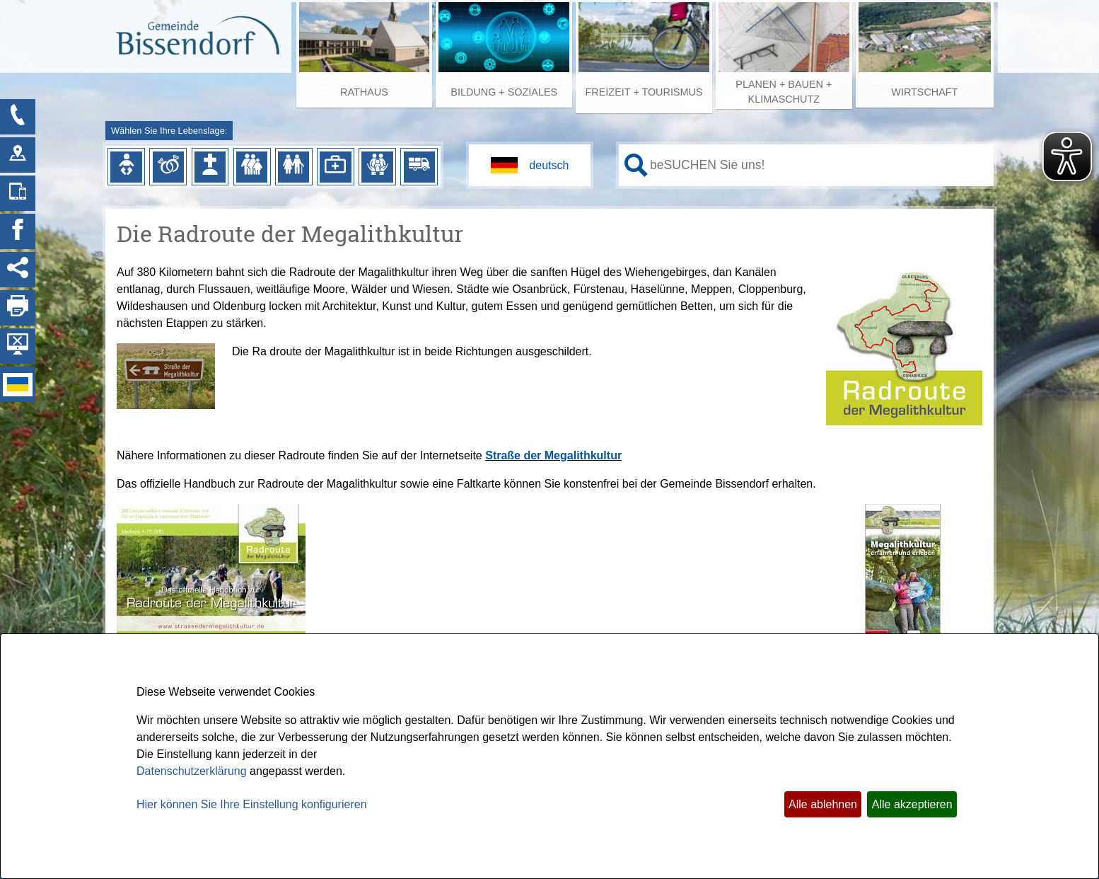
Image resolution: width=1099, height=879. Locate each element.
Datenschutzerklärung (191, 771)
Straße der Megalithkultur (553, 455)
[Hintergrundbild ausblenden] (17, 346)
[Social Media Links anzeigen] (17, 269)
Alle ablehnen (823, 804)
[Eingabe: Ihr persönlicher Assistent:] (819, 165)
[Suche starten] (636, 165)
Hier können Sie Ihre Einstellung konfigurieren (251, 804)
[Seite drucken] (17, 308)
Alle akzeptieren (912, 804)
